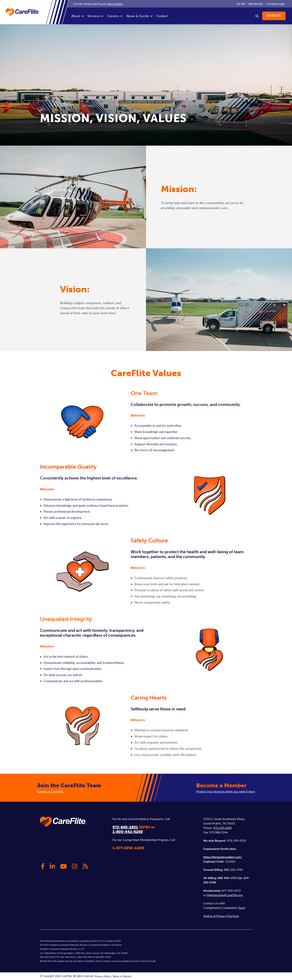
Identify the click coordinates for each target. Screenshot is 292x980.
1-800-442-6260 (127, 831)
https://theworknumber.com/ (222, 857)
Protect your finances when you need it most (225, 791)
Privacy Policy (102, 976)
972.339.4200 (222, 828)
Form (241, 908)
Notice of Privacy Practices (221, 916)
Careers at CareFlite (50, 791)
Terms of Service (122, 976)
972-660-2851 (125, 827)
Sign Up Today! (115, 4)
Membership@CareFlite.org (225, 895)
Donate (274, 16)
